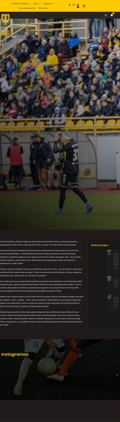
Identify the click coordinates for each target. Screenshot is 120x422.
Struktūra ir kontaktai (21, 4)
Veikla (37, 4)
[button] (84, 6)
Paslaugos (48, 4)
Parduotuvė (42, 8)
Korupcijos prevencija (27, 8)
